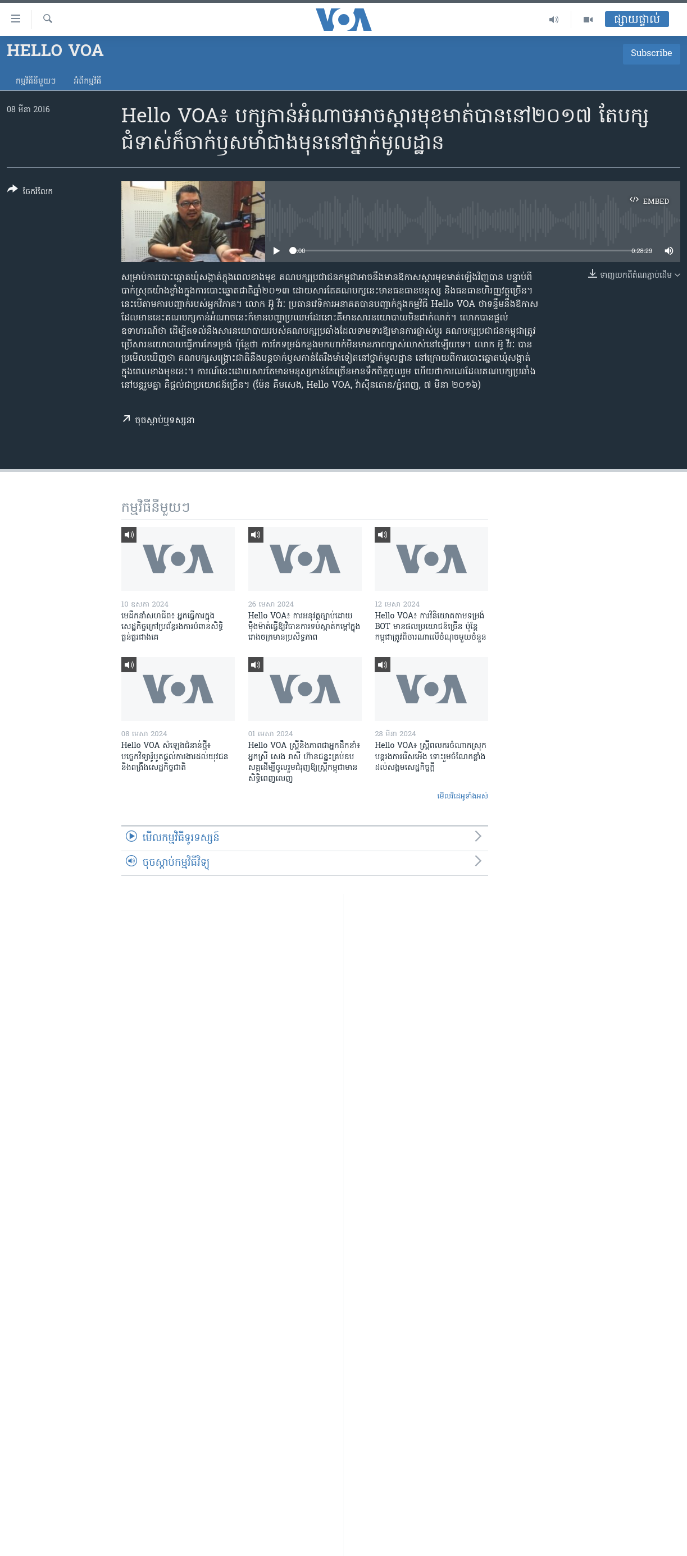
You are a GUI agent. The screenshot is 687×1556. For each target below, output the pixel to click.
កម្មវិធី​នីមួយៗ (36, 82)
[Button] (30, 192)
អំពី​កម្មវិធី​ (87, 82)
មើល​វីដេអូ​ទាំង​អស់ (462, 796)
